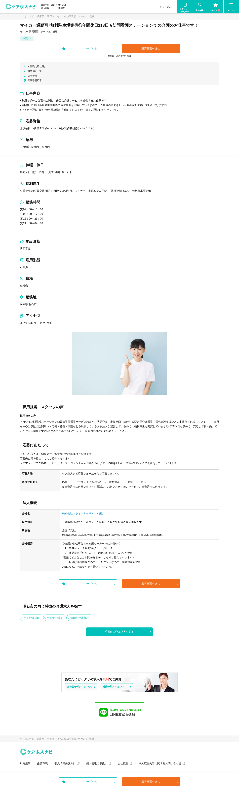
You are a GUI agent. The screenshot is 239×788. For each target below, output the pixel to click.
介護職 (24, 285)
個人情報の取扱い (96, 763)
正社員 (24, 267)
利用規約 (25, 763)
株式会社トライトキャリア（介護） (83, 513)
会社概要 (123, 763)
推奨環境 (42, 763)
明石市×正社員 (31, 617)
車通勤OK (27, 38)
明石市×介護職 (54, 617)
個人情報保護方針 (65, 763)
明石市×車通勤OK (79, 617)
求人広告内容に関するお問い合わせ (160, 763)
